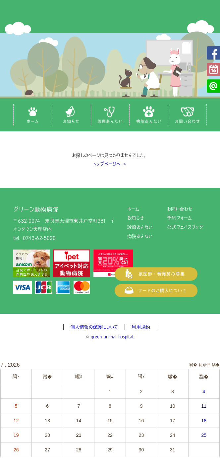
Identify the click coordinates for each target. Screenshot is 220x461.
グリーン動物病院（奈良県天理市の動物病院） (110, 16)
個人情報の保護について (94, 327)
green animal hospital (112, 337)
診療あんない (139, 227)
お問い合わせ (179, 209)
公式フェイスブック (213, 53)
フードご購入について (156, 290)
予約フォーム (213, 69)
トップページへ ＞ (110, 163)
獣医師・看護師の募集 (156, 274)
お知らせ (135, 217)
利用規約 (141, 327)
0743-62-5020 (39, 238)
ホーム (133, 209)
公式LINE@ (213, 86)
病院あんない (139, 236)
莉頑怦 (204, 364)
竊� (216, 364)
